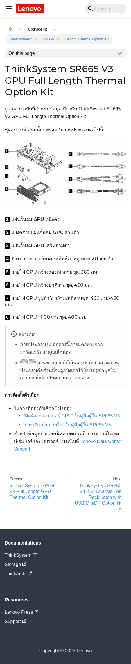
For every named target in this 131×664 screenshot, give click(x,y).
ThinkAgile (18, 573)
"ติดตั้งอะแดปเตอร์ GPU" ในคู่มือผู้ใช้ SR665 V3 (71, 415)
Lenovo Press (21, 612)
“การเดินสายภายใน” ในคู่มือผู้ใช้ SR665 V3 (67, 424)
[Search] (105, 8)
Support (15, 621)
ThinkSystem (21, 555)
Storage (15, 564)
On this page (21, 53)
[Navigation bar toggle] (9, 8)
